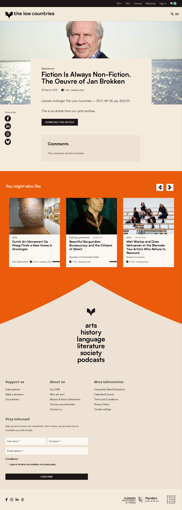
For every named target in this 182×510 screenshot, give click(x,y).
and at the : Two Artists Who (151, 247)
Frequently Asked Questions (109, 389)
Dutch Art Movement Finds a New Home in (37, 245)
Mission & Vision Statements (65, 399)
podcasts (91, 359)
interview (145, 238)
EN (118, 3)
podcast (103, 238)
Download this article (59, 122)
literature (91, 346)
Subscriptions (12, 389)
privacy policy (50, 464)
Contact (138, 3)
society (91, 353)
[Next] (169, 187)
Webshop (151, 3)
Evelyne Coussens (140, 257)
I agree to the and (32, 464)
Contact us (56, 409)
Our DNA (55, 389)
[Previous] (159, 187)
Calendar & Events (104, 394)
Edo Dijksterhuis (25, 261)
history (91, 332)
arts (91, 325)
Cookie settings (102, 409)
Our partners (12, 399)
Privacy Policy (101, 404)
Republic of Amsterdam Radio (89, 257)
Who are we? (57, 394)
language (91, 339)
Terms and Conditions (106, 399)
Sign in (162, 3)
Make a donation (14, 394)
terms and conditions (30, 464)
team (62, 404)
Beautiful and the (95, 245)
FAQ (128, 3)
